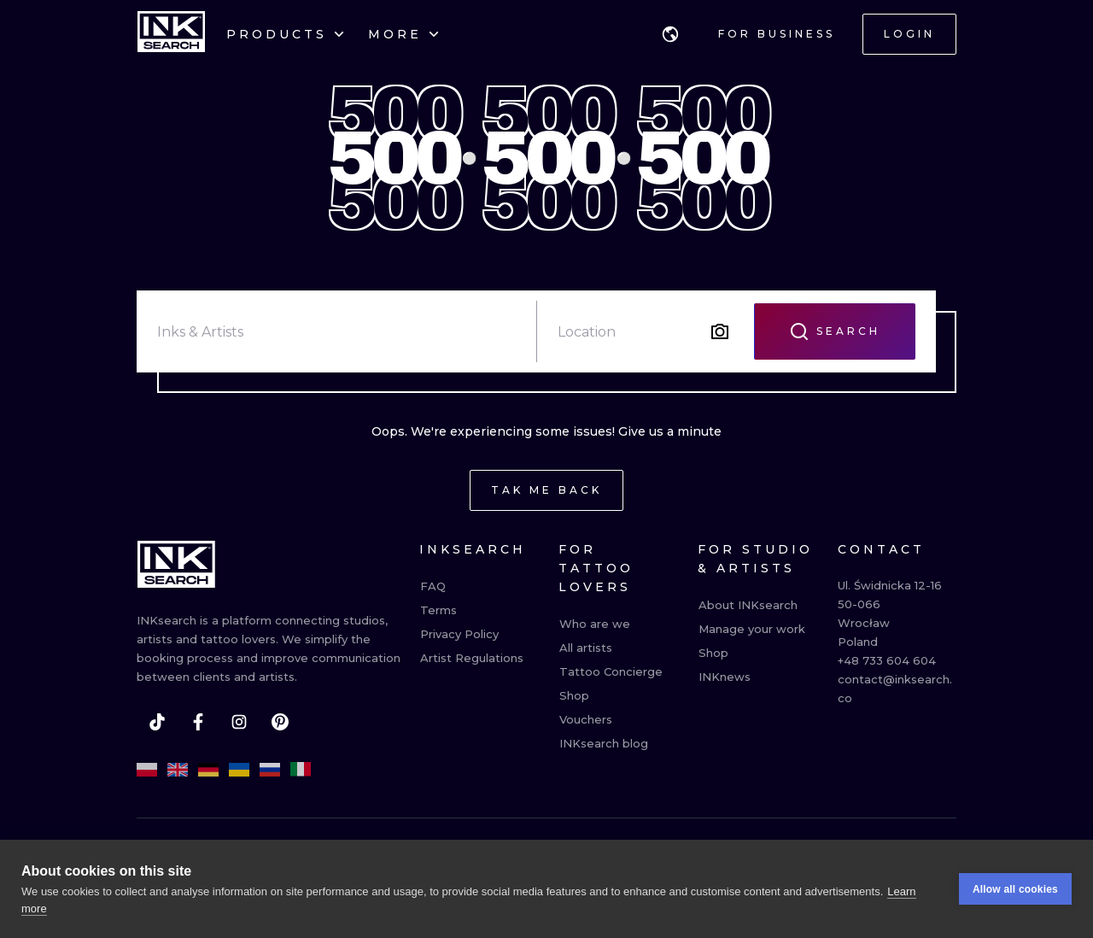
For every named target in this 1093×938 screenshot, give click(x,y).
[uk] (239, 769)
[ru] (270, 769)
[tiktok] (157, 721)
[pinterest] (280, 721)
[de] (208, 769)
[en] (177, 769)
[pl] (147, 769)
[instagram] (239, 721)
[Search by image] (720, 331)
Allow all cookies (1015, 890)
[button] (670, 34)
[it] (300, 769)
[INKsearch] (171, 34)
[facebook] (198, 721)
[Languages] (670, 34)
